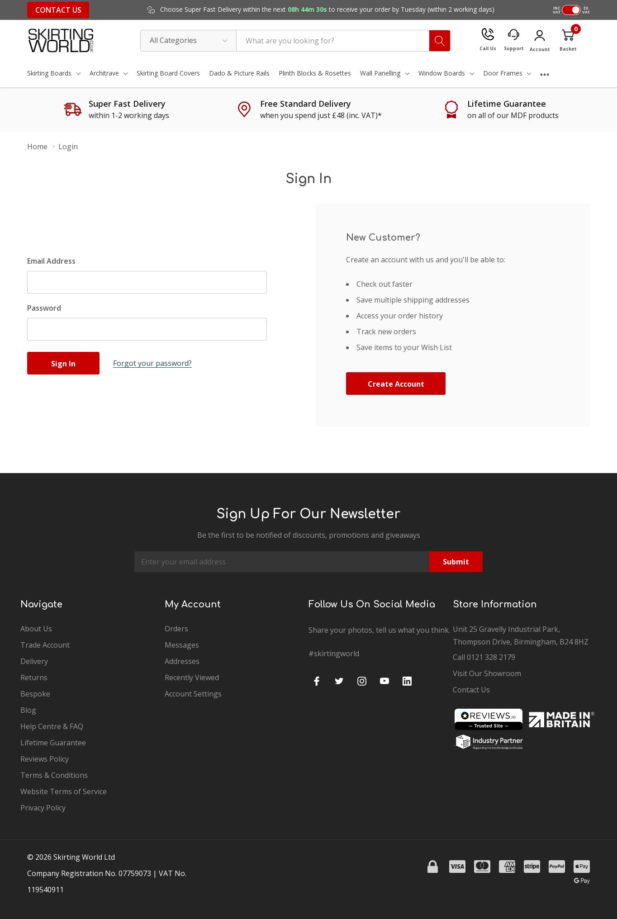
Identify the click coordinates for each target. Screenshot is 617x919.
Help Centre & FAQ (51, 726)
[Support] (514, 40)
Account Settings (193, 694)
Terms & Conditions (54, 775)
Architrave (104, 73)
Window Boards (441, 73)
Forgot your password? (152, 363)
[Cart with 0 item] (568, 40)
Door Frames (502, 73)
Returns (33, 677)
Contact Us (58, 10)
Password (44, 308)
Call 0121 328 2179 (484, 657)
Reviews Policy (44, 759)
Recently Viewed (192, 677)
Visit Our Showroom (487, 673)
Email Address (51, 261)
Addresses (182, 661)
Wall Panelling (380, 73)
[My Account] (540, 41)
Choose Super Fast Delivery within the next (326, 9)
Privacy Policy (43, 808)
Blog (28, 710)
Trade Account (45, 645)
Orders (176, 629)
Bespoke (35, 694)
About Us (36, 629)
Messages (182, 645)
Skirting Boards (49, 73)
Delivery (34, 661)
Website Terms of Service (63, 791)
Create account (396, 384)
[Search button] (439, 40)
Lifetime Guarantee (53, 743)
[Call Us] (488, 40)
